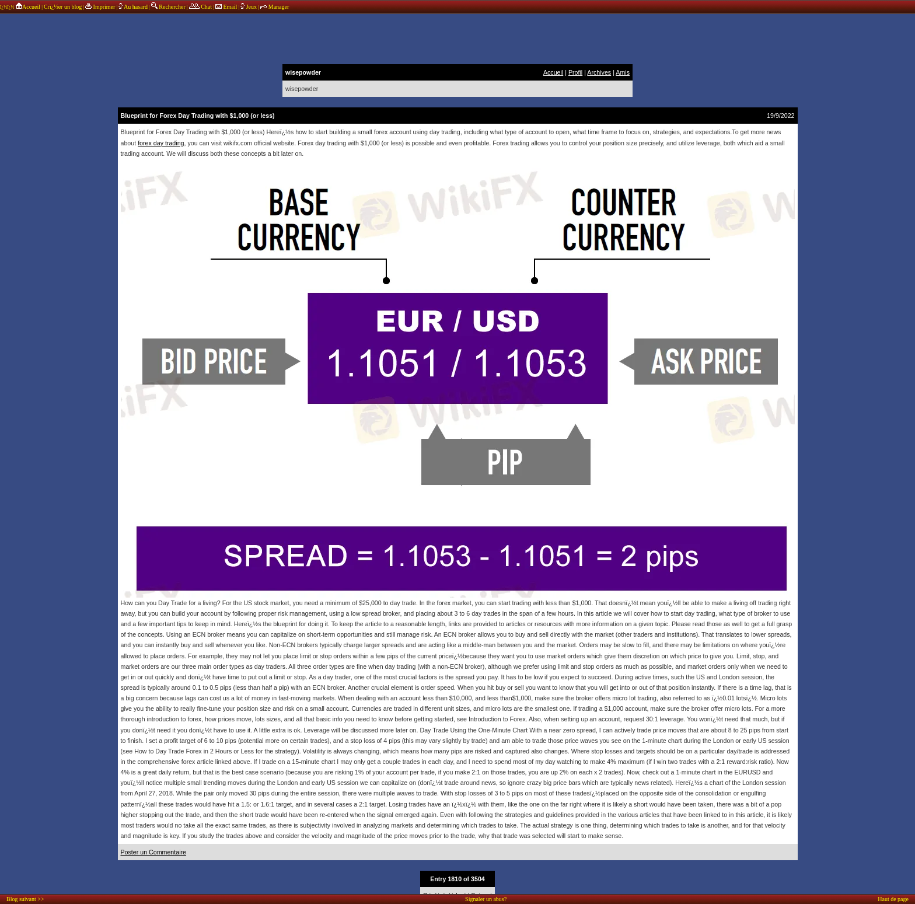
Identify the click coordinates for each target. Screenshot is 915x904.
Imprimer (100, 7)
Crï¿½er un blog (63, 7)
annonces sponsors (457, 38)
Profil (575, 72)
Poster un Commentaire (154, 852)
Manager (274, 7)
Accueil (28, 7)
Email (226, 7)
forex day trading (161, 142)
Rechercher (168, 7)
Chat (200, 7)
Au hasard (133, 7)
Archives (599, 72)
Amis (623, 72)
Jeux (249, 7)
